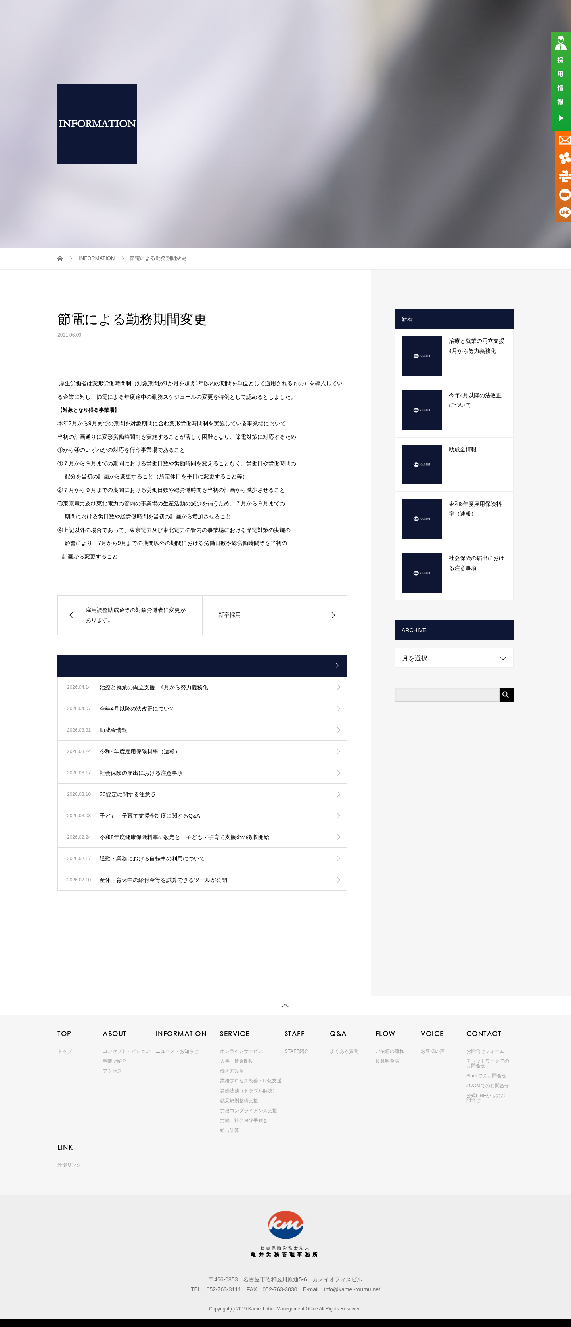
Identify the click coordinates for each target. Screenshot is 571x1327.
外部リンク (69, 1165)
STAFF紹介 (297, 1051)
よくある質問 (344, 1051)
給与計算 (229, 1130)
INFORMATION (248, 13)
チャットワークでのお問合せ (487, 1063)
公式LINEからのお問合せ (486, 1098)
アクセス (112, 1071)
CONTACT (460, 13)
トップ (64, 1051)
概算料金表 (387, 1061)
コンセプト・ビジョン (126, 1051)
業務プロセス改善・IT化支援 (251, 1081)
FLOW (390, 13)
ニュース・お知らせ (177, 1051)
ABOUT (205, 13)
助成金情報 (463, 450)
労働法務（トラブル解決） (248, 1091)
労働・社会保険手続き (244, 1120)
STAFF (323, 13)
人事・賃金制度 (236, 1061)
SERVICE (294, 13)
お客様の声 (433, 1051)
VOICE (424, 13)
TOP (168, 13)
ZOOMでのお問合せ (487, 1085)
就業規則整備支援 (239, 1100)
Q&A (355, 13)
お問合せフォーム (485, 1051)
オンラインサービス (241, 1051)
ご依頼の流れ (390, 1051)
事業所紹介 (114, 1061)
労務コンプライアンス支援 (248, 1110)
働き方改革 (232, 1071)
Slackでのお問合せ (486, 1075)
